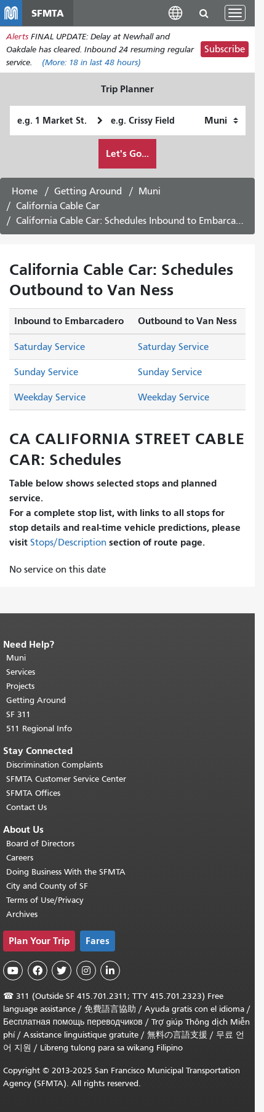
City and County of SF (47, 886)
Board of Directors (40, 843)
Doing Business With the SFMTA (66, 872)
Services (20, 672)
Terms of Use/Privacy (45, 900)
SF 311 (18, 714)
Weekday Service (50, 397)
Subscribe (224, 49)
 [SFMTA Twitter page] (61, 970)
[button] (175, 12)
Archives (22, 914)
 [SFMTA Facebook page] (37, 970)
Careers (19, 857)
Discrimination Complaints (54, 765)
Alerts (17, 36)
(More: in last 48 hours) (91, 62)
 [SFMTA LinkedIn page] (110, 970)
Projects (20, 686)
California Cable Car (58, 206)
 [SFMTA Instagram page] (86, 970)
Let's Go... (127, 153)
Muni (149, 191)
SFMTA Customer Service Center (66, 779)
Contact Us (26, 807)
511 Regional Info (39, 728)
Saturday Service (49, 346)
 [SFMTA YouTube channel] (12, 970)
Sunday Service (46, 372)
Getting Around (88, 191)
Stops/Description (68, 542)
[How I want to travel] (221, 120)
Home (25, 191)
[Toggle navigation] (235, 13)
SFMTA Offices (33, 793)
